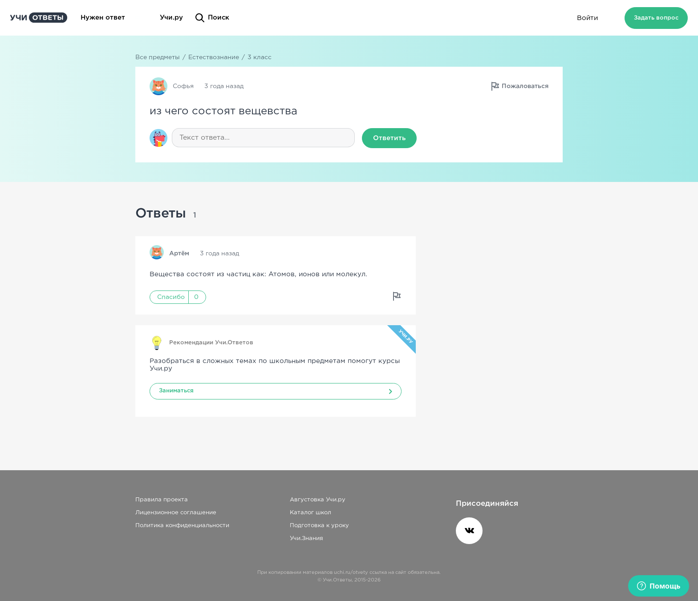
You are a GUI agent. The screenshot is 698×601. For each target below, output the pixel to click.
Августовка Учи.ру (317, 499)
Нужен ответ (114, 17)
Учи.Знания (306, 538)
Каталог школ (310, 512)
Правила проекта (161, 499)
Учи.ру (171, 17)
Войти (587, 18)
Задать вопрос (656, 18)
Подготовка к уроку (319, 525)
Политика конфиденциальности (182, 525)
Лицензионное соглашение (175, 512)
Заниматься (176, 391)
